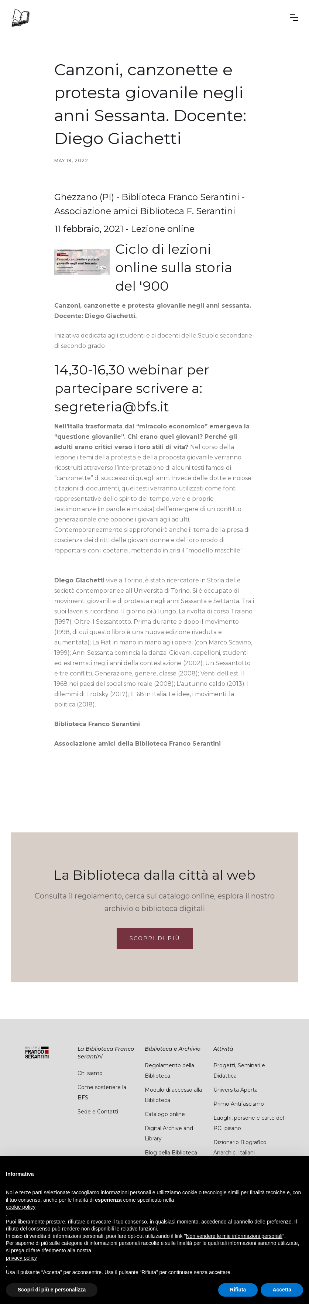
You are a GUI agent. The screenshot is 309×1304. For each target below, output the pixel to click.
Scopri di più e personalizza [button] (52, 1290)
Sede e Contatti (98, 1111)
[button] (294, 17)
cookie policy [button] (20, 1207)
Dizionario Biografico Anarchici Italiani (240, 1147)
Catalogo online (165, 1114)
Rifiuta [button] (238, 1290)
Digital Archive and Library (169, 1133)
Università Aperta (235, 1089)
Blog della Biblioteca (171, 1152)
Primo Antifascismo (238, 1104)
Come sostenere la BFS (102, 1092)
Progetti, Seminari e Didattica (239, 1070)
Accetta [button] (281, 1290)
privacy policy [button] (21, 1258)
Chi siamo (90, 1073)
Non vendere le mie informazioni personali (234, 1236)
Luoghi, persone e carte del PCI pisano (248, 1123)
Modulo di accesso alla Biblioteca (173, 1094)
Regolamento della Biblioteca (169, 1070)
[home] (20, 18)
